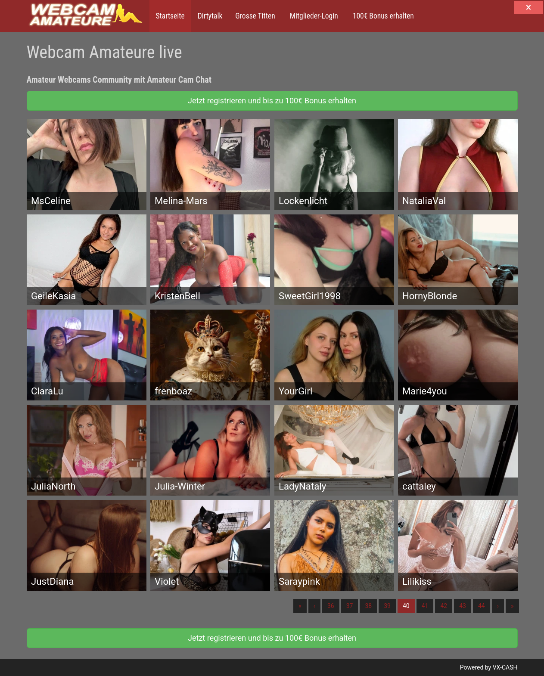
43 (462, 605)
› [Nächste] (498, 605)
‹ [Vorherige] (314, 605)
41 (425, 605)
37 (349, 605)
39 (387, 605)
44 (481, 605)
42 (443, 605)
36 (330, 605)
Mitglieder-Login (313, 16)
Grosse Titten (255, 16)
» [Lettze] (512, 605)
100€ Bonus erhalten (382, 16)
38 (368, 605)
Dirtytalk (210, 16)
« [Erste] (300, 605)
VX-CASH (505, 667)
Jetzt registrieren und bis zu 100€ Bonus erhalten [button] (272, 100)
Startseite (170, 16)
